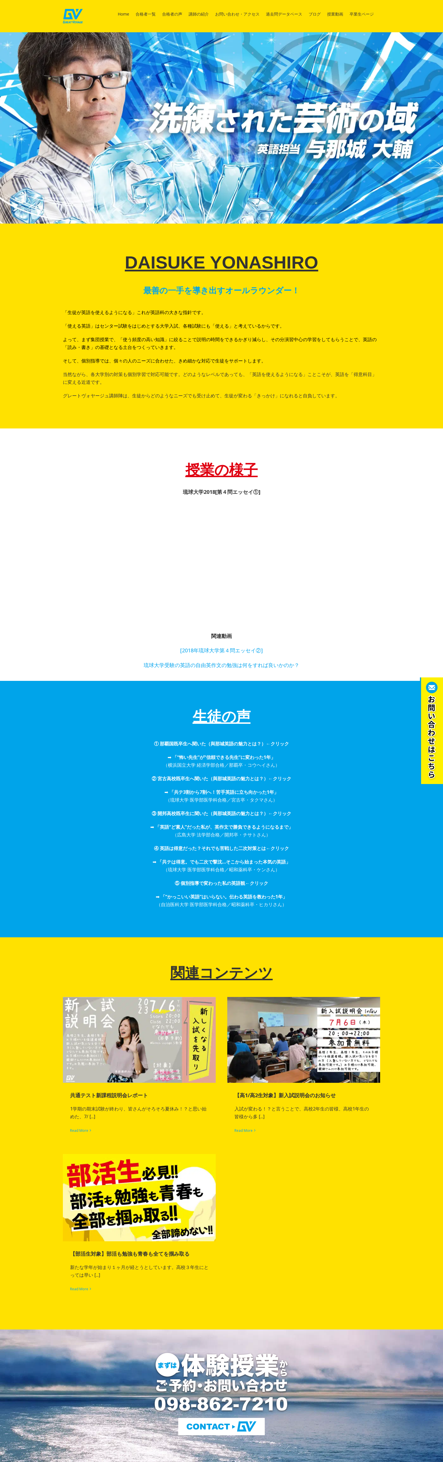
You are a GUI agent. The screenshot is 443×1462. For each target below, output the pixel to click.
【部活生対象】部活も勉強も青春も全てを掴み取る (129, 1253)
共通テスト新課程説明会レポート (109, 1095)
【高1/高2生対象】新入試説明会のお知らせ (285, 1095)
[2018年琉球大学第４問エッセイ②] (221, 650)
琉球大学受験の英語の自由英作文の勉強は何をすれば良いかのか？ (221, 665)
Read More (79, 1130)
